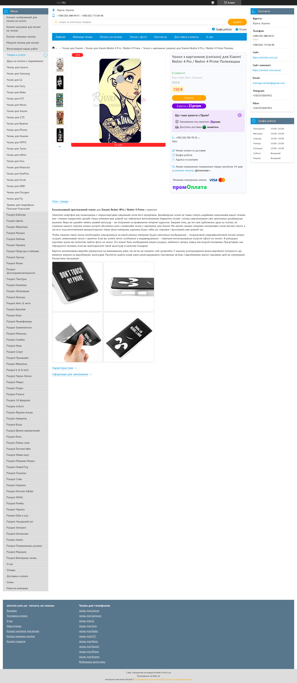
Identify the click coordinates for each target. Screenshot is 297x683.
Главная (60, 36)
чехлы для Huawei (89, 656)
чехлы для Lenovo (89, 610)
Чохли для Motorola (18, 167)
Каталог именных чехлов (21, 36)
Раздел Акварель (17, 418)
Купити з (189, 106)
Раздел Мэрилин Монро (21, 461)
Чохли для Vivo (15, 161)
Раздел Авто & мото (19, 303)
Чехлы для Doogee (18, 192)
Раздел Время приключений (23, 430)
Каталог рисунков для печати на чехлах (24, 28)
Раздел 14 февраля (18, 400)
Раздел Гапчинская (17, 533)
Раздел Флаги (15, 263)
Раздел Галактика (17, 285)
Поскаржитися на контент (148, 679)
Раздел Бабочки (16, 214)
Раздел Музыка (16, 233)
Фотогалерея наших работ (22, 48)
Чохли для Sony (16, 86)
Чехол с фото (138, 36)
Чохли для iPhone (17, 130)
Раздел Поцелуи (16, 473)
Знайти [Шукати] (237, 22)
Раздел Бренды (16, 297)
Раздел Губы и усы (17, 515)
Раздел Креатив (16, 309)
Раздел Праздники (17, 358)
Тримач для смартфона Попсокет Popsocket (20, 206)
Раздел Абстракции (18, 291)
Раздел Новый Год (17, 467)
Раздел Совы (14, 479)
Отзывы (11, 570)
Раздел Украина (16, 245)
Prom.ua (166, 672)
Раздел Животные (17, 227)
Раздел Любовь (16, 239)
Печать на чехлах (111, 36)
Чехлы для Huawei (17, 136)
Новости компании (17, 588)
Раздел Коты (14, 436)
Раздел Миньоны (16, 333)
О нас (10, 564)
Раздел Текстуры (17, 279)
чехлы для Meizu (88, 641)
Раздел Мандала (16, 552)
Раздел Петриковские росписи (24, 545)
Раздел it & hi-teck (17, 370)
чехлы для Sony (88, 626)
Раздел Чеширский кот (20, 521)
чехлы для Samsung (90, 615)
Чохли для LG (14, 79)
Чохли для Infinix (16, 155)
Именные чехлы (82, 36)
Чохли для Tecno (16, 148)
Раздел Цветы (15, 220)
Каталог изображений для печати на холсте (22, 19)
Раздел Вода (14, 424)
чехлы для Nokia (88, 631)
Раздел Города (15, 257)
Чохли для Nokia (16, 92)
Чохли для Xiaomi (17, 111)
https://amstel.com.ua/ (265, 57)
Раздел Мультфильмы (19, 321)
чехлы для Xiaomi (89, 646)
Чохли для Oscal (16, 180)
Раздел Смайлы (16, 339)
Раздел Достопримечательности (21, 271)
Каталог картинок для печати (23, 631)
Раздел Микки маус (18, 455)
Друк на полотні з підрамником (25, 61)
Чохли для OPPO (16, 142)
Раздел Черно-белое (19, 376)
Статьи (10, 582)
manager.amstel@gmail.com (269, 83)
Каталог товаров (16, 641)
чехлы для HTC (87, 636)
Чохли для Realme (17, 123)
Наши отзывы (14, 626)
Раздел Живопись (17, 364)
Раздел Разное (15, 394)
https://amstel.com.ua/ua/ (267, 70)
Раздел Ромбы (15, 503)
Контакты (161, 36)
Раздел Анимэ (15, 539)
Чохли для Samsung (18, 73)
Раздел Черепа (16, 509)
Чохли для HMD (16, 186)
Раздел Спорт (15, 351)
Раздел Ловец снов (18, 442)
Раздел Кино (14, 315)
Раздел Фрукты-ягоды (20, 412)
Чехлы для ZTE (16, 117)
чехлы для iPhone (89, 651)
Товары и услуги (16, 54)
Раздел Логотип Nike (19, 448)
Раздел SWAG (15, 497)
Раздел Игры (14, 345)
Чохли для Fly (15, 198)
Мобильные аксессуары (92, 661)
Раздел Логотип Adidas (20, 491)
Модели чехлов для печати (23, 42)
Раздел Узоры (15, 388)
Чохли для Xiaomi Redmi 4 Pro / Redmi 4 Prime (113, 48)
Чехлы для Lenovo (17, 67)
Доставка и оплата (17, 576)
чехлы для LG (86, 621)
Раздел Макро (15, 382)
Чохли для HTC (15, 98)
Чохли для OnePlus (18, 173)
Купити (189, 97)
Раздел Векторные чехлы (22, 558)
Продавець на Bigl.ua (148, 675)
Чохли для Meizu (16, 105)
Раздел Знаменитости (19, 327)
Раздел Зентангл (16, 527)
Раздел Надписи (16, 485)
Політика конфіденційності (177, 679)
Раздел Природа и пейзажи (23, 251)
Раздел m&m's (15, 406)
